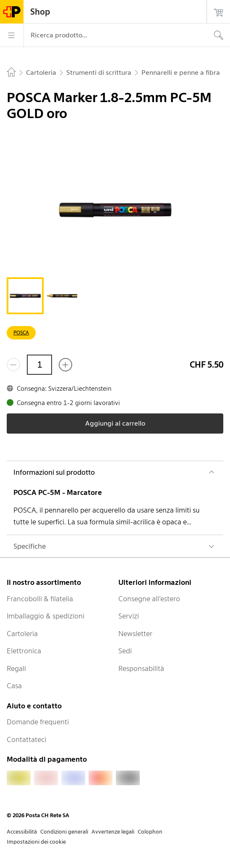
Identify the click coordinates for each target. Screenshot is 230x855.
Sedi (125, 651)
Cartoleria (22, 633)
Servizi (128, 616)
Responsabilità (141, 668)
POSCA (21, 332)
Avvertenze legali (112, 832)
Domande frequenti (38, 722)
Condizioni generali (64, 832)
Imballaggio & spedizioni (45, 616)
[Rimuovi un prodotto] (13, 364)
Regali (16, 668)
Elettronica (24, 651)
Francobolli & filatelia (40, 599)
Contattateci (26, 739)
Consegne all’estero (149, 599)
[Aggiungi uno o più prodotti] (65, 364)
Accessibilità (22, 832)
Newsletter (135, 633)
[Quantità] (39, 365)
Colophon (150, 832)
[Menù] (12, 35)
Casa (14, 685)
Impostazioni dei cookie (36, 842)
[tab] (25, 295)
